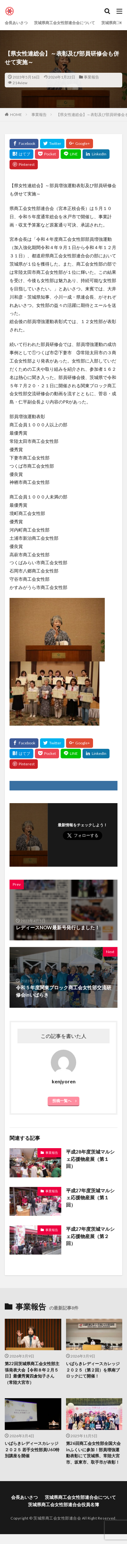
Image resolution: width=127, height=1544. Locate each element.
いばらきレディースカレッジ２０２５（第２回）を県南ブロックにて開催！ (93, 1369)
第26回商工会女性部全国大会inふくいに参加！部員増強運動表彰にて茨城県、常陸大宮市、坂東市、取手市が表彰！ (93, 1453)
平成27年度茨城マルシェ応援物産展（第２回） (90, 1236)
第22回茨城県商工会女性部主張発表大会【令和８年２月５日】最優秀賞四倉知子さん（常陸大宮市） (32, 1373)
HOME (16, 114)
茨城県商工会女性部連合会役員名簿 (63, 1504)
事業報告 (91, 77)
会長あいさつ (16, 22)
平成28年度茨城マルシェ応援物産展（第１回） (90, 1159)
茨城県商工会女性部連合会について (64, 22)
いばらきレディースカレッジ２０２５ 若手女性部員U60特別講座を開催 (32, 1449)
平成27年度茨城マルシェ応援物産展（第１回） (90, 1198)
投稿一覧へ (61, 1100)
